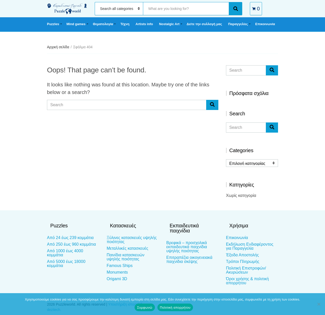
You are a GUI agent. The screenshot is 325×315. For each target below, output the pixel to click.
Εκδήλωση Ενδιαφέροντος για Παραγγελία (249, 246)
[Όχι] (318, 304)
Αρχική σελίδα (58, 47)
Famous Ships (120, 265)
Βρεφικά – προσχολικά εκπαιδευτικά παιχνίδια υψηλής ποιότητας (186, 247)
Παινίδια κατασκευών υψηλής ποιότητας (125, 257)
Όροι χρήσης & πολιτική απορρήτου (247, 281)
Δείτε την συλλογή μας (204, 24)
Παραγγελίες (238, 24)
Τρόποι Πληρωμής (242, 261)
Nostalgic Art (169, 24)
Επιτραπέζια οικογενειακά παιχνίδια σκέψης (189, 259)
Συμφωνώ (144, 307)
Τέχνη (124, 24)
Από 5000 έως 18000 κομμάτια (66, 263)
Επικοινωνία (265, 24)
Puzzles (53, 24)
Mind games (76, 24)
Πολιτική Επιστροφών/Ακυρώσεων (246, 270)
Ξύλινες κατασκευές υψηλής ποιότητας (132, 239)
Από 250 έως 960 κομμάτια (71, 244)
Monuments (117, 272)
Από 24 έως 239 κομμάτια (70, 237)
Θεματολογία (103, 24)
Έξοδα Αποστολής (242, 255)
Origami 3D (117, 279)
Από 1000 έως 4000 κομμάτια (65, 253)
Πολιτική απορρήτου (175, 307)
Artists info (144, 24)
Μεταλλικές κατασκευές (127, 248)
